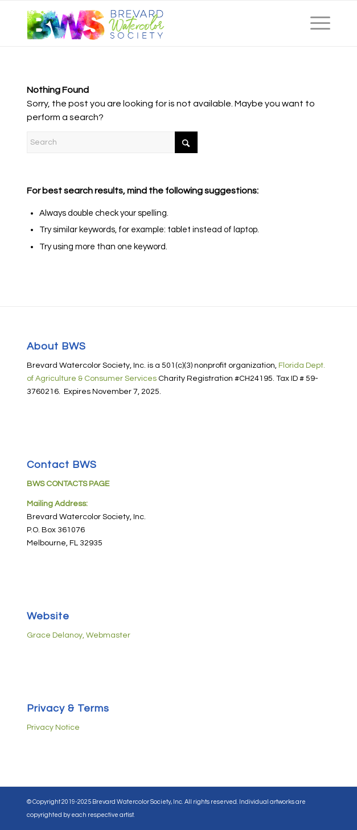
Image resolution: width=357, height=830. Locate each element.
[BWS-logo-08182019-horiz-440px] (148, 23)
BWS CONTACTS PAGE (68, 484)
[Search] (112, 142)
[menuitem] (314, 23)
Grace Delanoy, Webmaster (78, 635)
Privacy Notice (53, 728)
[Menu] (314, 23)
